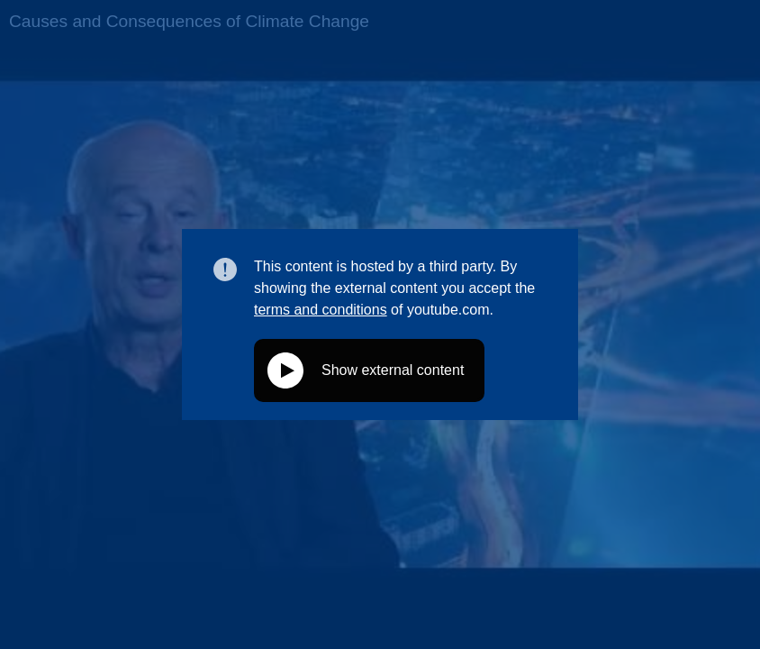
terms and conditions (320, 309)
